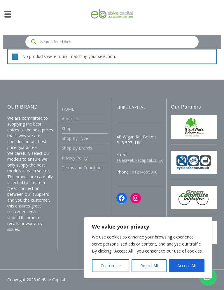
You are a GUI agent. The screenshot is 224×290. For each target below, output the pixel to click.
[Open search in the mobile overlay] (112, 42)
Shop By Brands (77, 148)
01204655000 (145, 172)
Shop (66, 128)
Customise (111, 265)
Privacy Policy (75, 158)
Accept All (186, 265)
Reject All (149, 265)
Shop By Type (75, 138)
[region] (148, 247)
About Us (70, 118)
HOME (68, 109)
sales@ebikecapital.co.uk (139, 160)
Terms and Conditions (83, 167)
